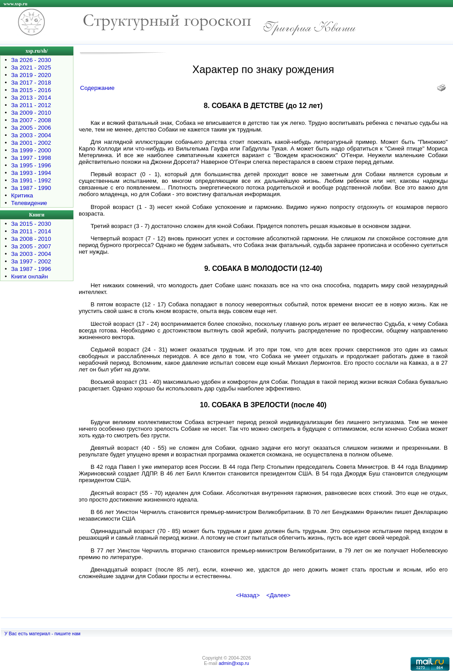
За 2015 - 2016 (31, 90)
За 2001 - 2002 (31, 142)
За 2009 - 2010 (31, 112)
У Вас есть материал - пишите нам (42, 633)
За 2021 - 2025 (31, 67)
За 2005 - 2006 (31, 127)
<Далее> (278, 595)
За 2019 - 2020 (31, 75)
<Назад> (248, 595)
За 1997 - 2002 (31, 261)
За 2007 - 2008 (31, 120)
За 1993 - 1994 (31, 173)
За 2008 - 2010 (31, 239)
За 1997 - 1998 (31, 157)
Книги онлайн (29, 276)
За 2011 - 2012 (31, 105)
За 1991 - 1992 (31, 180)
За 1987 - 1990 (31, 188)
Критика (22, 195)
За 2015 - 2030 (31, 223)
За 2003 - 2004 (31, 135)
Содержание (97, 88)
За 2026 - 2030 (31, 60)
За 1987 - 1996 (31, 269)
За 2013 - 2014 (31, 97)
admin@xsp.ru (234, 663)
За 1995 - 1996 (31, 165)
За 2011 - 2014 (31, 231)
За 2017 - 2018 (31, 82)
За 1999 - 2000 (31, 150)
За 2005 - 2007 (31, 246)
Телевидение (29, 203)
